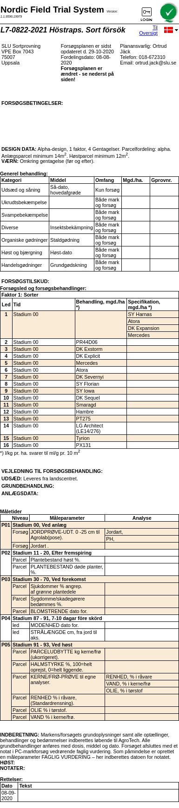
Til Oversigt (148, 30)
